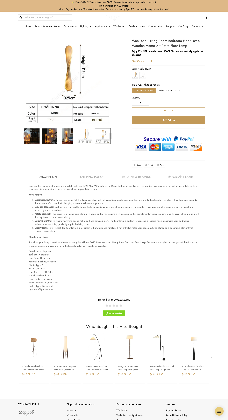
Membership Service (126, 379)
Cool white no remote (149, 81)
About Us (71, 365)
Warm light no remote (169, 87)
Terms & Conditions (175, 389)
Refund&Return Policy (176, 370)
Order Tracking (74, 375)
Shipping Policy (173, 365)
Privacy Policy (172, 379)
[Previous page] (24, 132)
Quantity (136, 94)
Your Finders (122, 384)
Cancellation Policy (175, 375)
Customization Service (127, 375)
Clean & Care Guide (77, 384)
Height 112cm (144, 65)
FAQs (70, 379)
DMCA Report (148, 406)
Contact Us (72, 370)
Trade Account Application (129, 370)
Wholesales (122, 365)
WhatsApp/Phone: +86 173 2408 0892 (38, 387)
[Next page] (110, 132)
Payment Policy (173, 384)
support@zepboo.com (29, 391)
